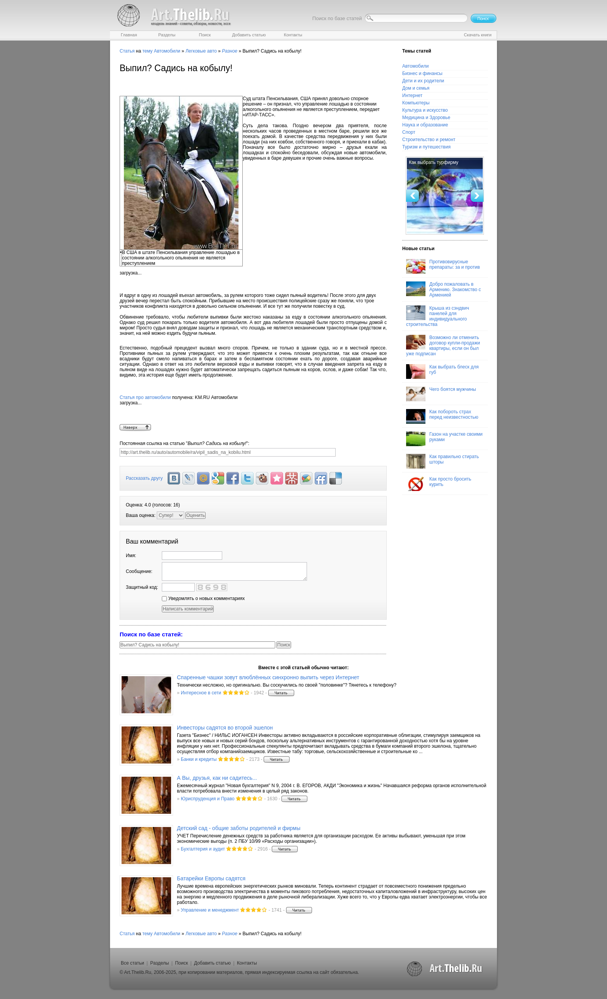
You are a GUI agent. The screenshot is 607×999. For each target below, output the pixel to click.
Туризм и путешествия (426, 147)
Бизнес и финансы (422, 73)
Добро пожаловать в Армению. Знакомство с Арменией (443, 289)
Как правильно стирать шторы (442, 461)
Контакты (247, 963)
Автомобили (167, 51)
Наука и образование (425, 125)
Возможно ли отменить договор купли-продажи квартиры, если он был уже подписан (443, 345)
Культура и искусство (425, 110)
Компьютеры (416, 103)
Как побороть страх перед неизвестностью (442, 416)
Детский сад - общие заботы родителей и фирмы (238, 828)
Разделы (159, 963)
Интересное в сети (201, 693)
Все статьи (132, 963)
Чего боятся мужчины (441, 394)
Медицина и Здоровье (426, 117)
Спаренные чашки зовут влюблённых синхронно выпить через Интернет (268, 677)
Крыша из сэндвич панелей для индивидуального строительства (437, 316)
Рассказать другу (144, 478)
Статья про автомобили (145, 397)
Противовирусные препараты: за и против (443, 266)
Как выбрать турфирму (433, 162)
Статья (127, 51)
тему (147, 51)
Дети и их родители (423, 81)
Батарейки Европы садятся (211, 878)
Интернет (412, 95)
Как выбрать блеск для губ (442, 371)
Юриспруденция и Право (208, 798)
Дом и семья (415, 88)
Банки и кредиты (199, 759)
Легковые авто (201, 51)
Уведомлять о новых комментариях (203, 598)
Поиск (181, 963)
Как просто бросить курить (438, 483)
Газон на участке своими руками (444, 438)
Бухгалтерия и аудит (203, 849)
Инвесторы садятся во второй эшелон (225, 728)
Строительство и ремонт (428, 139)
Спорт (408, 132)
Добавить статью (212, 963)
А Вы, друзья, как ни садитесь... (217, 778)
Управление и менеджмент (210, 910)
